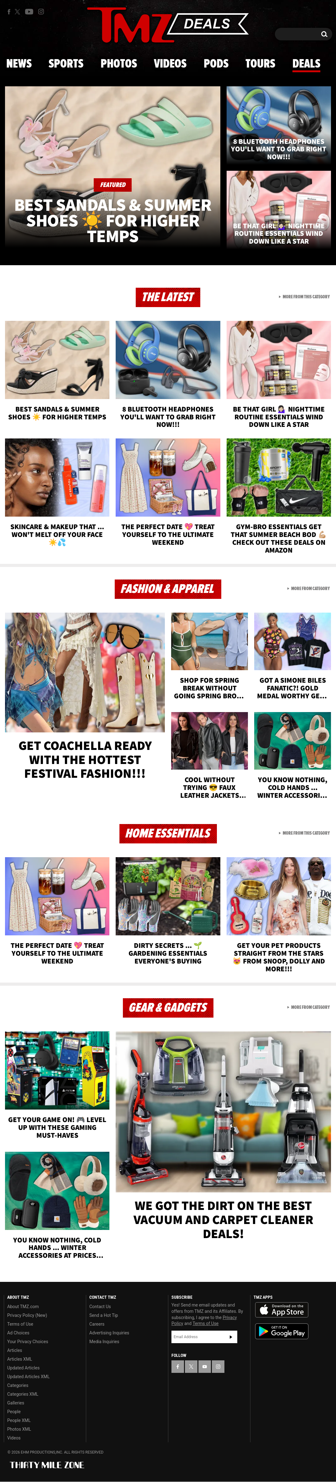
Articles (14, 1350)
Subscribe (231, 1337)
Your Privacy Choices (27, 1341)
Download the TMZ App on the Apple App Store (281, 1310)
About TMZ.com (23, 1306)
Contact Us (100, 1306)
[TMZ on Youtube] (29, 11)
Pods (216, 64)
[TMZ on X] (18, 11)
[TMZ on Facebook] (9, 11)
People (14, 1411)
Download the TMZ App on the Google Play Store (281, 1331)
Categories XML (22, 1394)
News (19, 64)
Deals (306, 64)
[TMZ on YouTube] (204, 1366)
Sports (66, 64)
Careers (96, 1324)
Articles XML (19, 1359)
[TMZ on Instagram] (41, 11)
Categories (17, 1385)
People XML (19, 1420)
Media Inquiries (104, 1341)
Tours (260, 64)
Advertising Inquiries (109, 1332)
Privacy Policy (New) (27, 1315)
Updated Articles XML (28, 1376)
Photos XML (19, 1429)
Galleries (15, 1402)
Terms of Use (20, 1324)
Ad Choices (18, 1332)
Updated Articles (23, 1367)
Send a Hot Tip (103, 1315)
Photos (119, 64)
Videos (170, 64)
